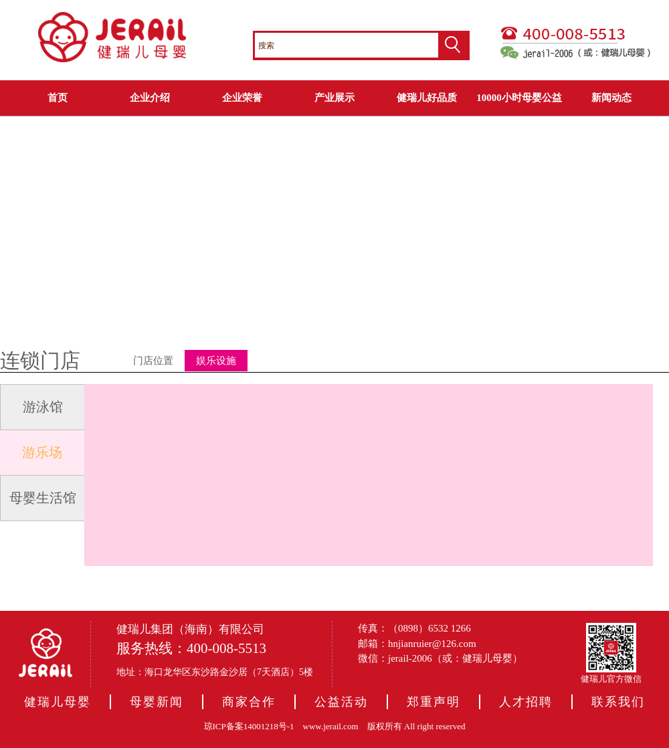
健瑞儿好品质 (427, 97)
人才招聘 (526, 702)
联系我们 (618, 702)
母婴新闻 (156, 702)
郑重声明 (433, 702)
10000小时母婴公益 (519, 97)
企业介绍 (150, 97)
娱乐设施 (216, 360)
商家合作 (249, 702)
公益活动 (341, 702)
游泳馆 (43, 406)
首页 (57, 97)
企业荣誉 (242, 97)
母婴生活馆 (42, 497)
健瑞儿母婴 (57, 702)
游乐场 (42, 452)
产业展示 (334, 97)
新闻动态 (611, 97)
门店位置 (153, 360)
